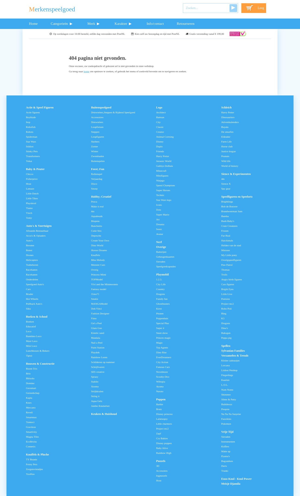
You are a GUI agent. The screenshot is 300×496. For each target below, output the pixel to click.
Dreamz (160, 224)
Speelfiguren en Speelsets (236, 196)
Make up (225, 451)
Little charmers (164, 423)
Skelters (95, 141)
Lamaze (30, 188)
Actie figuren (33, 112)
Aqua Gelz (96, 401)
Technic (160, 195)
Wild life (225, 161)
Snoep (94, 188)
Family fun (162, 298)
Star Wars (31, 141)
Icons (159, 204)
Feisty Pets (31, 464)
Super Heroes (163, 190)
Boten (29, 250)
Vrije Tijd (227, 431)
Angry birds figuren (231, 279)
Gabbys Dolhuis (164, 165)
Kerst (159, 308)
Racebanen (31, 269)
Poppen (161, 399)
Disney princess (164, 414)
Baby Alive (162, 448)
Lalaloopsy (162, 418)
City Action (162, 362)
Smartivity (31, 431)
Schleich (226, 107)
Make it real (97, 206)
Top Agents (162, 347)
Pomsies (225, 298)
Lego (159, 107)
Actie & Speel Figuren (40, 107)
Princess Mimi (98, 274)
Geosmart (31, 388)
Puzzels (161, 461)
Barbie (159, 404)
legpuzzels (161, 475)
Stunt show (162, 333)
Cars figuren (227, 284)
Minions (225, 250)
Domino (30, 383)
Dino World (97, 245)
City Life (161, 284)
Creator (160, 131)
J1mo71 (95, 294)
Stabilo (95, 381)
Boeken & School (36, 316)
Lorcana (225, 365)
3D (158, 465)
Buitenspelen (98, 161)
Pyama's (225, 456)
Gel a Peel (96, 323)
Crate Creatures (229, 225)
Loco (28, 331)
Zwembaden (97, 156)
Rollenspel (96, 174)
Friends (160, 151)
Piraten (160, 313)
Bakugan (225, 333)
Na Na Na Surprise (231, 414)
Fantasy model (98, 289)
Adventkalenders (230, 122)
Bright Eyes (227, 289)
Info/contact (155, 23)
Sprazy (94, 376)
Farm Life (226, 141)
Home (33, 23)
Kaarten (225, 380)
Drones (29, 255)
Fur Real (225, 235)
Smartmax (31, 417)
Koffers (225, 446)
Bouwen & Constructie (40, 363)
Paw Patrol (227, 264)
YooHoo (30, 474)
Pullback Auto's (34, 303)
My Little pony (229, 255)
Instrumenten (228, 441)
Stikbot (29, 146)
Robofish (30, 127)
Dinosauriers (227, 117)
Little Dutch (32, 193)
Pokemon (226, 423)
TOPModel (97, 279)
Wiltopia (160, 381)
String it (95, 396)
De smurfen (227, 131)
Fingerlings (227, 375)
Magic (159, 342)
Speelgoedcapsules (166, 266)
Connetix (30, 446)
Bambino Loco (33, 336)
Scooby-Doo (162, 376)
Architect (161, 112)
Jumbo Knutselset (100, 405)
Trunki (224, 470)
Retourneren (186, 23)
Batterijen (161, 251)
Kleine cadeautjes (230, 360)
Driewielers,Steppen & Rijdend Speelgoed (113, 112)
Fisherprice (32, 178)
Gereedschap (32, 393)
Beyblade (31, 117)
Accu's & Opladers (36, 235)
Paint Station (98, 347)
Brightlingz (227, 201)
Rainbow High (164, 453)
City (158, 122)
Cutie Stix (96, 230)
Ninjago (160, 180)
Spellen (225, 346)
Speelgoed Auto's (35, 284)
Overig (94, 269)
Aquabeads (97, 216)
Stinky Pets (32, 151)
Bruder (29, 294)
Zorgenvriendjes (34, 469)
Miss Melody (98, 260)
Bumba (225, 216)
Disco (94, 183)
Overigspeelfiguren (231, 260)
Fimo (94, 318)
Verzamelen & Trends (234, 355)
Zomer (94, 146)
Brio (28, 373)
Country (160, 289)
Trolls (224, 274)
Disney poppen (164, 443)
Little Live (226, 294)
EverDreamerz (163, 357)
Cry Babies (162, 438)
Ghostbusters (163, 303)
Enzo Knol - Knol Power (236, 478)
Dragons (160, 294)
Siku (28, 308)
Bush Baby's (227, 221)
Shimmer (226, 394)
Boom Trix (31, 368)
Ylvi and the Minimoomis (104, 284)
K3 (222, 318)
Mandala (95, 337)
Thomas (225, 269)
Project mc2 (162, 428)
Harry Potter (162, 156)
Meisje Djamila (230, 483)
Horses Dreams (99, 250)
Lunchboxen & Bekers (37, 350)
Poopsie (225, 409)
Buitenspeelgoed (101, 107)
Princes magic (163, 337)
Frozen (224, 230)
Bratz (159, 409)
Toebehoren (32, 264)
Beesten (30, 245)
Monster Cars (98, 264)
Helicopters (32, 260)
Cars (28, 289)
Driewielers (97, 122)
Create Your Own (100, 240)
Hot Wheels (32, 298)
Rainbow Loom (99, 357)
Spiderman (31, 136)
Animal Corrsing (165, 136)
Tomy (29, 217)
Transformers (33, 156)
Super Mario (162, 214)
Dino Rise (161, 352)
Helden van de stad (231, 245)
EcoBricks (31, 441)
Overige (161, 247)
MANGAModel (99, 303)
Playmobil (162, 274)
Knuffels (95, 255)
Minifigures (162, 175)
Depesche (96, 235)
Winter (94, 151)
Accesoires (162, 470)
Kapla (29, 397)
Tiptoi (29, 355)
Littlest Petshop (229, 370)
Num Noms (227, 389)
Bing (223, 313)
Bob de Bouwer (229, 206)
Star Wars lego (163, 200)
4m (92, 211)
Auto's (29, 240)
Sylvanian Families (233, 350)
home (86, 71)
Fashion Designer (100, 313)
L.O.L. (224, 384)
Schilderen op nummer (103, 362)
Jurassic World (164, 161)
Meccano (30, 407)
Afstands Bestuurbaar (37, 230)
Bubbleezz (226, 404)
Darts (224, 465)
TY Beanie (31, 459)
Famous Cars (163, 367)
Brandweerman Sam (231, 211)
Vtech (29, 213)
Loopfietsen (97, 127)
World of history (229, 165)
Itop (28, 122)
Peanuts (225, 156)
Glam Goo (96, 328)
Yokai (29, 161)
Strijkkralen (97, 391)
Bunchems (96, 225)
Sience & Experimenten (236, 174)
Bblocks (30, 378)
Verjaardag (96, 178)
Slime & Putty (228, 399)
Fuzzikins (226, 418)
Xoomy (95, 386)
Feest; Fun (97, 169)
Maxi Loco (31, 341)
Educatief (31, 326)
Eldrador (225, 136)
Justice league (228, 151)
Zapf (158, 433)
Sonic (159, 229)
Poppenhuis (162, 318)
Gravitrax (31, 427)
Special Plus (162, 323)
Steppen (95, 131)
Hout (28, 183)
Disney (160, 141)
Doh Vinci (96, 308)
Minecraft (161, 170)
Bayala (224, 127)
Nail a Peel (96, 342)
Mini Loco (31, 345)
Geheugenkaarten (165, 256)
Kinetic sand (97, 333)
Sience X (226, 183)
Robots (29, 131)
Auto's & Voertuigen (39, 225)
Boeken (30, 321)
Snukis (94, 298)
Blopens (95, 221)
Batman (160, 117)
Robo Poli (226, 308)
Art (158, 219)
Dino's (224, 328)
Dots (158, 209)
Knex (29, 402)
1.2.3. (159, 279)
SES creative (97, 371)
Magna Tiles (32, 436)
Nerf (159, 242)
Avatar (159, 234)
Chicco (29, 174)
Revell (29, 412)
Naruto (159, 391)
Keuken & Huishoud (104, 414)
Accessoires (97, 117)
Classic (160, 127)
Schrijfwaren (98, 367)
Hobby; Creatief (101, 196)
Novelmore (162, 371)
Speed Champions (165, 185)
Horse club (227, 146)
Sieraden (160, 261)
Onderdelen (32, 279)
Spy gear (225, 188)
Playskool (31, 203)
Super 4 (160, 328)
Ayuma (160, 386)
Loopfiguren (97, 136)
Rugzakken (227, 461)
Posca (94, 201)
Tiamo (29, 208)
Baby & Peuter (35, 169)
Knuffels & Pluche (37, 454)
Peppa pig (226, 337)
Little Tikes (32, 198)
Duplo (159, 146)
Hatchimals (227, 240)
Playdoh (95, 352)
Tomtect (30, 422)
